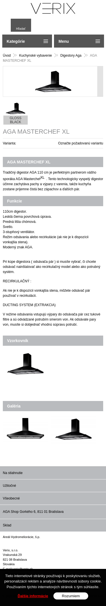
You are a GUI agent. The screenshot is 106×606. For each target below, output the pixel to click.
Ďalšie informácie (33, 600)
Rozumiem (71, 600)
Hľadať (21, 28)
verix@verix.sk (22, 569)
